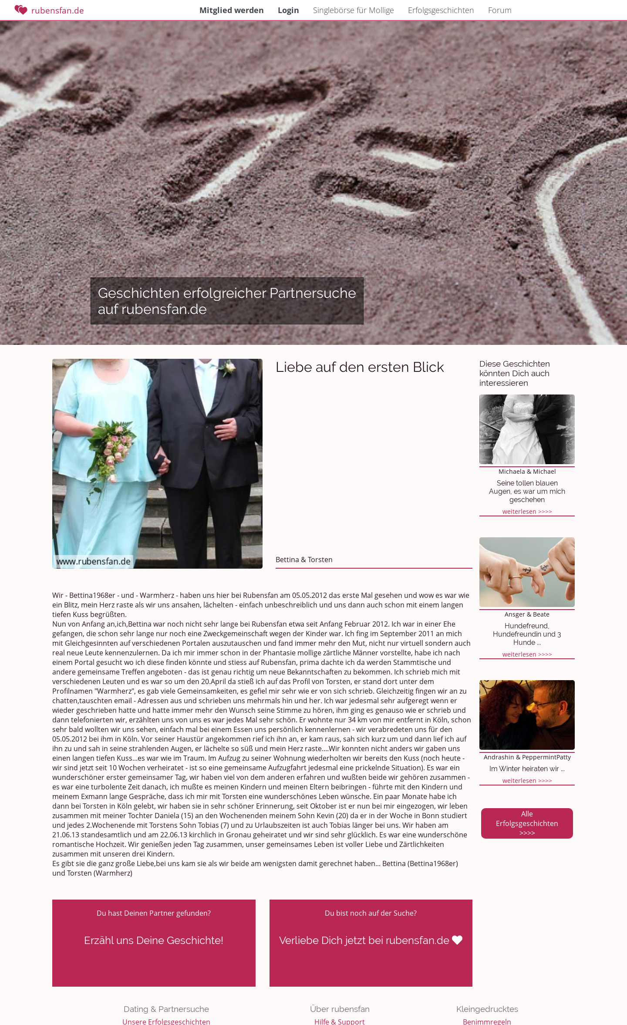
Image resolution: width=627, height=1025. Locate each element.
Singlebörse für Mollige (353, 10)
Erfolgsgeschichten (441, 10)
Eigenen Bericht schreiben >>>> (154, 970)
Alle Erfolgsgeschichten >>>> (527, 823)
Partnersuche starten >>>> (371, 970)
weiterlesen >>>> (527, 511)
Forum (500, 10)
